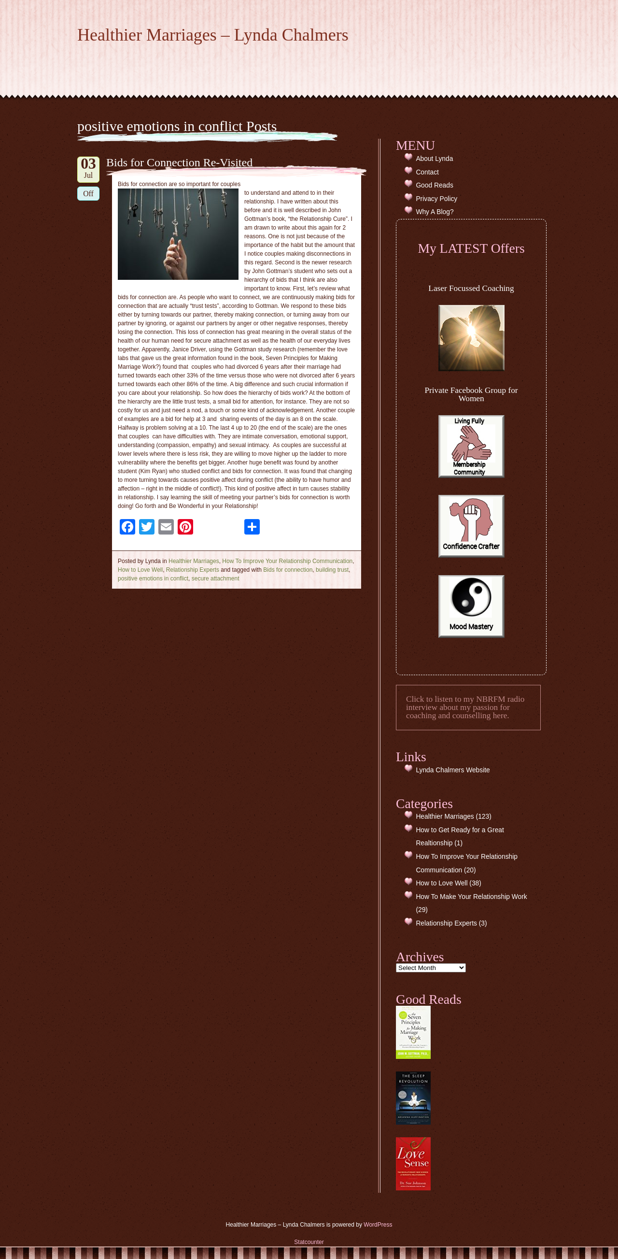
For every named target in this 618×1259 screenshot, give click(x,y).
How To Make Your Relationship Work (471, 896)
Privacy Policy (436, 199)
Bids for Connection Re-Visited (179, 162)
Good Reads (434, 185)
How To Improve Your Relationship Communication (287, 561)
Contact (427, 172)
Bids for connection (287, 569)
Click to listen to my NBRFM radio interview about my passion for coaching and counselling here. (465, 708)
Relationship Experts (192, 569)
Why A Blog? (434, 212)
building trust (332, 569)
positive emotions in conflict (153, 578)
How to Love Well (140, 569)
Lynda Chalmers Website (453, 770)
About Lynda (434, 158)
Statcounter (308, 1242)
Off (88, 193)
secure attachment (215, 578)
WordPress (378, 1224)
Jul (88, 168)
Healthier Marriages (194, 561)
